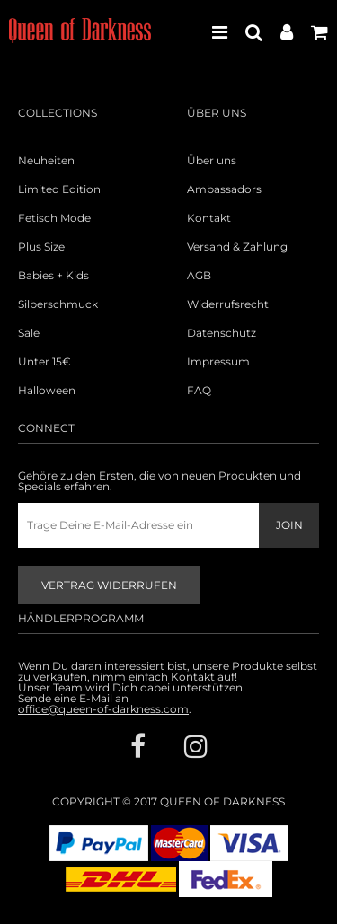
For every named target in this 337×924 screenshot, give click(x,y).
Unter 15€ (44, 361)
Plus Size (41, 247)
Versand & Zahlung (237, 247)
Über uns (211, 160)
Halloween (46, 390)
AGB (199, 275)
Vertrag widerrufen (109, 585)
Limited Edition (59, 189)
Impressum (218, 361)
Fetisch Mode (54, 218)
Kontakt (209, 218)
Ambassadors (224, 189)
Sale (29, 333)
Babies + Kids (53, 275)
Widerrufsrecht (228, 304)
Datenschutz (221, 333)
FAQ (199, 390)
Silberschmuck (58, 304)
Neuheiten (46, 160)
